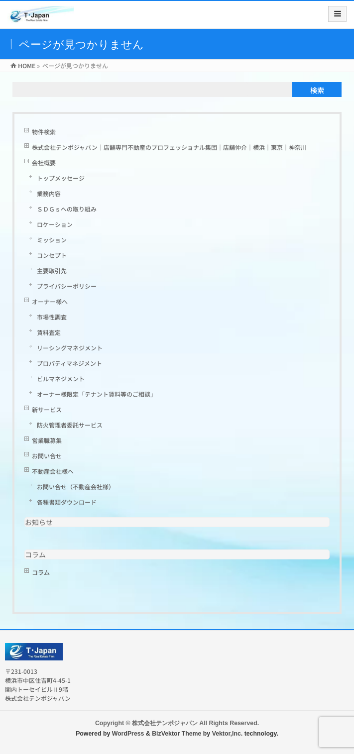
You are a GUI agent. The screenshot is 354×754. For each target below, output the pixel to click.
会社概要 (44, 162)
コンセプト (52, 255)
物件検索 (44, 131)
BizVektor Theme (176, 733)
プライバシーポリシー (67, 286)
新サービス (47, 409)
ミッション (52, 239)
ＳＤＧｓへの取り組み (67, 209)
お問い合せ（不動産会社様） (76, 486)
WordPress (128, 733)
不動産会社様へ (53, 471)
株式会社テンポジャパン (165, 723)
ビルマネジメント (61, 378)
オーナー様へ (50, 301)
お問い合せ (47, 455)
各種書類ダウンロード (67, 502)
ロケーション (55, 224)
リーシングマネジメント (70, 347)
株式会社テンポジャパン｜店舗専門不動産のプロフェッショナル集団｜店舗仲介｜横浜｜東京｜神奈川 (169, 147)
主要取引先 (52, 270)
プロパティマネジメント (69, 363)
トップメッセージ (61, 178)
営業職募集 (47, 440)
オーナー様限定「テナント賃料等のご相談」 (96, 394)
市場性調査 (52, 317)
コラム (35, 554)
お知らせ (39, 522)
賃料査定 (52, 332)
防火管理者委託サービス (70, 425)
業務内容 (49, 193)
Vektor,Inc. (227, 733)
